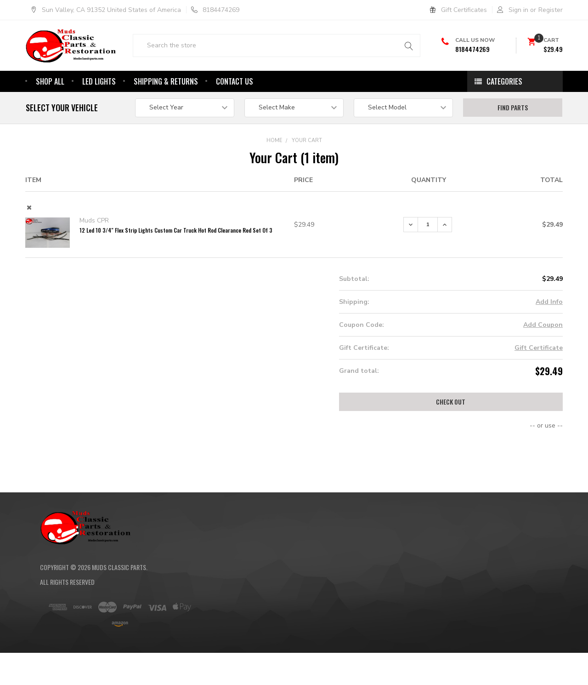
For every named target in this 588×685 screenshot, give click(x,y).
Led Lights (99, 106)
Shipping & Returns (166, 106)
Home (274, 165)
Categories (504, 106)
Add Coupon (543, 349)
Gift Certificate (538, 372)
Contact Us (234, 106)
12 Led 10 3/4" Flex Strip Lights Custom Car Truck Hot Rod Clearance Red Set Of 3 (175, 255)
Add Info (549, 326)
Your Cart (307, 165)
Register (550, 10)
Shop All (50, 106)
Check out (450, 426)
